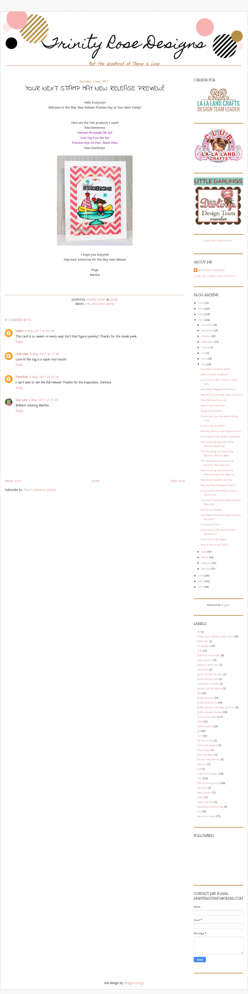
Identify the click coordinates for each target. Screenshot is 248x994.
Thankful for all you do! (214, 400)
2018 (201, 314)
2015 (201, 581)
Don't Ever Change (211, 509)
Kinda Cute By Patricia (209, 688)
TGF (199, 778)
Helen (19, 331)
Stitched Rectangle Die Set (94, 132)
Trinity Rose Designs (124, 45)
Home (95, 481)
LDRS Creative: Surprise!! (215, 374)
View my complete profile (215, 276)
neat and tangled (207, 745)
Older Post (177, 481)
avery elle (202, 641)
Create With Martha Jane (217, 240)
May (204, 364)
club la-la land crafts (208, 655)
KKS (199, 693)
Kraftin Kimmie (205, 698)
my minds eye (205, 740)
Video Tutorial (205, 802)
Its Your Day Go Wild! (213, 426)
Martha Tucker (211, 270)
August (205, 347)
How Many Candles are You (216, 480)
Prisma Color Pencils (208, 759)
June (204, 359)
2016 (201, 576)
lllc (198, 731)
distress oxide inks (208, 665)
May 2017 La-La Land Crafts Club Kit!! (222, 395)
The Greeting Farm (208, 783)
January (206, 569)
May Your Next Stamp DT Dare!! (218, 485)
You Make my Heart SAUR (215, 369)
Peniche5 (22, 377)
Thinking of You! (210, 524)
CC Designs (203, 646)
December (207, 325)
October (206, 336)
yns (87, 303)
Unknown (22, 354)
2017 (201, 320)
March (205, 557)
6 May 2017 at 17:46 (44, 354)
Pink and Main (205, 755)
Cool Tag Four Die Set (94, 137)
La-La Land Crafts (206, 717)
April (204, 552)
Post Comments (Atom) (40, 490)
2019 (201, 309)
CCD (199, 651)
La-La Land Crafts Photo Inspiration (220, 436)
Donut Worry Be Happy (213, 539)
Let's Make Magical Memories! (218, 389)
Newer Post (13, 481)
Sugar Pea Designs (207, 774)
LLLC (199, 736)
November (207, 330)
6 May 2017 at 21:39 (43, 400)
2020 (201, 303)
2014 (201, 587)
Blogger (225, 605)
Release (202, 764)
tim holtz (202, 788)
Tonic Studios (204, 792)
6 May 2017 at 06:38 (39, 331)
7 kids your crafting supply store (215, 636)
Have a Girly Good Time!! (215, 545)
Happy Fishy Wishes (212, 411)
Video (200, 797)
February (206, 563)
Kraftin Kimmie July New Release (216, 707)
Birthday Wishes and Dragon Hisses (221, 431)
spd (199, 769)
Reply (19, 342)
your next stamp (103, 303)
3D (198, 632)
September (207, 342)
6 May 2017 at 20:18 (44, 377)
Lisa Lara (21, 400)
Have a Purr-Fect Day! (213, 405)
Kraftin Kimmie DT (207, 703)
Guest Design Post (207, 679)
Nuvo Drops (203, 750)
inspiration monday (208, 684)
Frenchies (202, 669)
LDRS (200, 721)
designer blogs (134, 983)
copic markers (205, 660)
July (203, 353)
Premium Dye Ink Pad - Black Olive (94, 142)
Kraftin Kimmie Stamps (209, 712)
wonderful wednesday (210, 807)
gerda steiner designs (210, 674)
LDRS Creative (205, 726)
